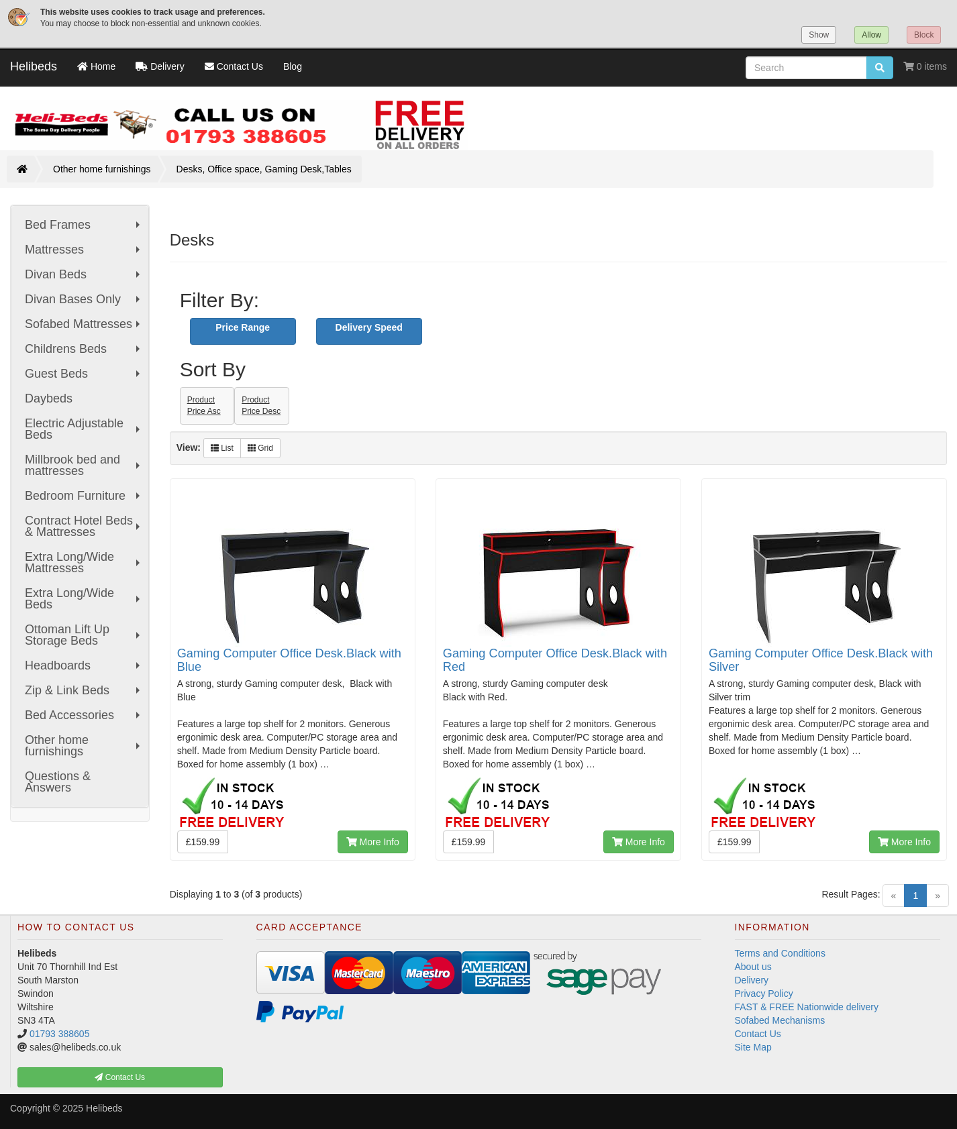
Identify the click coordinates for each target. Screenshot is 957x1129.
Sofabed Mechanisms (780, 1020)
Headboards (84, 665)
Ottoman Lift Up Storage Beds (84, 635)
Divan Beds (84, 274)
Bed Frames (84, 224)
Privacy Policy (764, 993)
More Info (372, 842)
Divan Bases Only (84, 299)
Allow (871, 35)
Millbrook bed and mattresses (84, 465)
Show (819, 35)
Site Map (753, 1047)
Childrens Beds (84, 349)
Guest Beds (84, 373)
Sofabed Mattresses (84, 324)
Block (924, 35)
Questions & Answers (58, 781)
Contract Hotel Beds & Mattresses (84, 526)
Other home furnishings (102, 169)
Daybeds (48, 398)
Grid (260, 448)
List (222, 448)
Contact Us (758, 1033)
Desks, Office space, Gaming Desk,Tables (264, 169)
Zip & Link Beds (84, 690)
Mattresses (84, 249)
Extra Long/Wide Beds (84, 598)
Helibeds (33, 66)
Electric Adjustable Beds (84, 429)
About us (753, 966)
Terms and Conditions (780, 953)
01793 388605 (60, 1033)
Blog (292, 66)
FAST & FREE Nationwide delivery (807, 1007)
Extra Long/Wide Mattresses (84, 562)
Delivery (752, 980)
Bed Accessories (84, 715)
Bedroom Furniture (84, 495)
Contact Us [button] (120, 1077)
